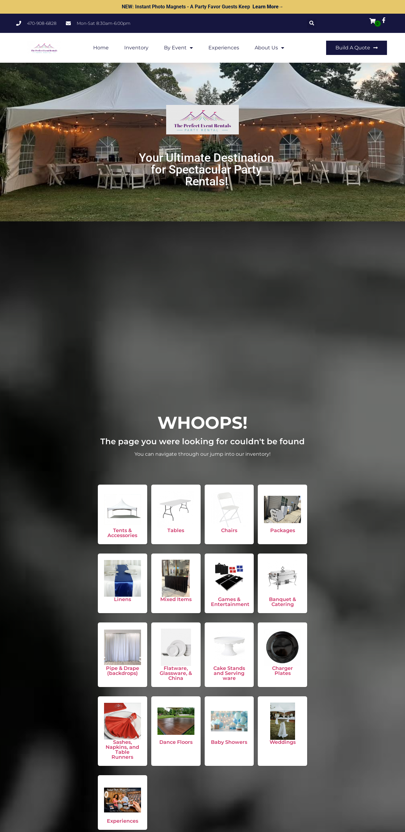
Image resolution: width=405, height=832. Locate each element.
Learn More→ (268, 7)
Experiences (223, 48)
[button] (311, 23)
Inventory (136, 48)
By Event (178, 47)
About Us (269, 47)
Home (101, 48)
